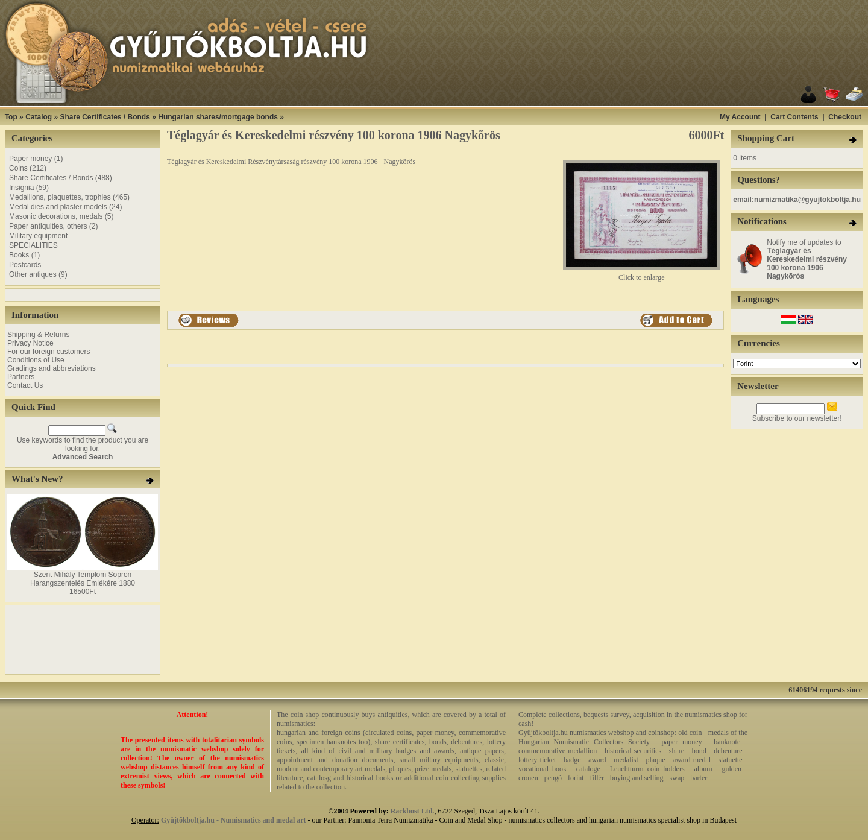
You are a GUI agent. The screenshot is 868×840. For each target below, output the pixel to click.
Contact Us (25, 385)
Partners (20, 377)
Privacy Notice (30, 343)
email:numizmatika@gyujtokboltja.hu (797, 199)
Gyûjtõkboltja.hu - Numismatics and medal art (233, 820)
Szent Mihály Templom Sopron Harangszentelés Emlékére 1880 (82, 578)
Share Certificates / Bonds (104, 117)
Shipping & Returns (38, 334)
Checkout (844, 117)
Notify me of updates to (807, 259)
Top (11, 117)
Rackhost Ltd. (413, 811)
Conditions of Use (35, 360)
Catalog (38, 117)
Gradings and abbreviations (51, 368)
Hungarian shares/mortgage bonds (218, 117)
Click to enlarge (641, 274)
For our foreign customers (48, 351)
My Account (740, 117)
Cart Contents (794, 117)
